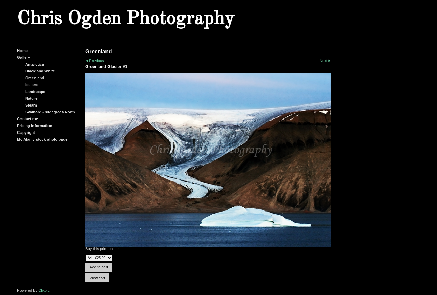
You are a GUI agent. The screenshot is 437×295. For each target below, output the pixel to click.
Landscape (35, 91)
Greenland (34, 78)
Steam (31, 105)
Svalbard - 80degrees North (50, 112)
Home (22, 50)
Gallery (23, 57)
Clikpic (44, 290)
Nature (31, 98)
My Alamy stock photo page (42, 139)
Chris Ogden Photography (125, 19)
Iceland (32, 85)
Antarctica (34, 64)
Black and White (40, 71)
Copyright (26, 132)
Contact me (27, 119)
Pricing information (34, 126)
